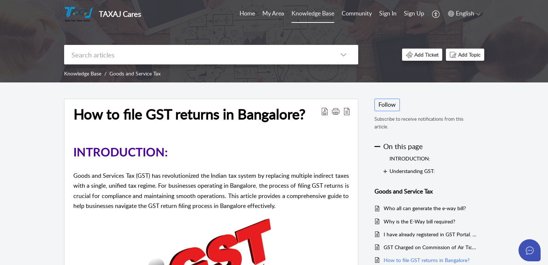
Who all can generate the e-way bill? (425, 208)
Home (247, 13)
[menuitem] (247, 14)
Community (357, 13)
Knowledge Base (313, 13)
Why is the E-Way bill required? (419, 221)
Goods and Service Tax (135, 73)
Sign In (388, 13)
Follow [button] (387, 104)
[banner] (274, 41)
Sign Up (414, 13)
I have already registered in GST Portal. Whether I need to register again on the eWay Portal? (430, 234)
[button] (436, 14)
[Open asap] (530, 250)
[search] (196, 54)
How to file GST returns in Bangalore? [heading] (189, 114)
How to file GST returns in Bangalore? (427, 260)
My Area (273, 13)
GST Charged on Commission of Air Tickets (430, 247)
